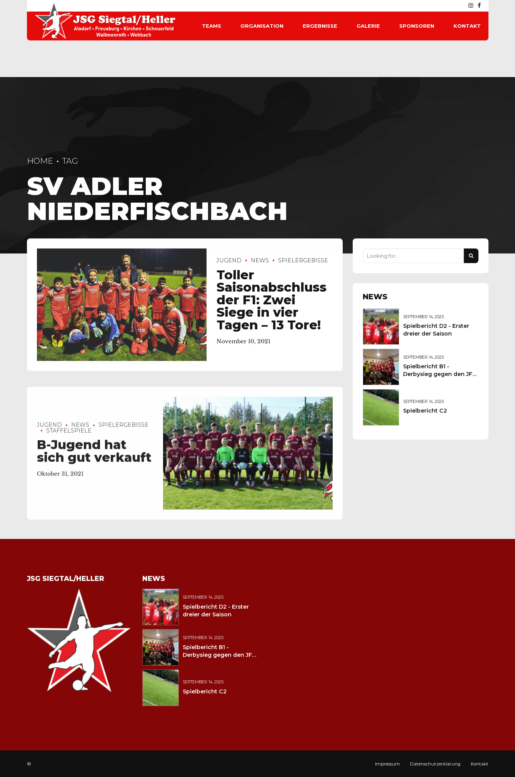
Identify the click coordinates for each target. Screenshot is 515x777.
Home (40, 161)
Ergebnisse (320, 26)
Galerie (368, 26)
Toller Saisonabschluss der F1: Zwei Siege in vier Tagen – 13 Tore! (272, 299)
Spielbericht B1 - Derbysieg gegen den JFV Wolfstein (439, 374)
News (260, 260)
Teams (211, 26)
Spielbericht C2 (425, 410)
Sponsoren (416, 26)
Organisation (261, 26)
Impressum (387, 764)
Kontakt (467, 26)
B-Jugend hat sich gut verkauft (94, 457)
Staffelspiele (69, 436)
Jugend (229, 260)
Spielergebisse (303, 260)
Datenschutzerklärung (435, 764)
